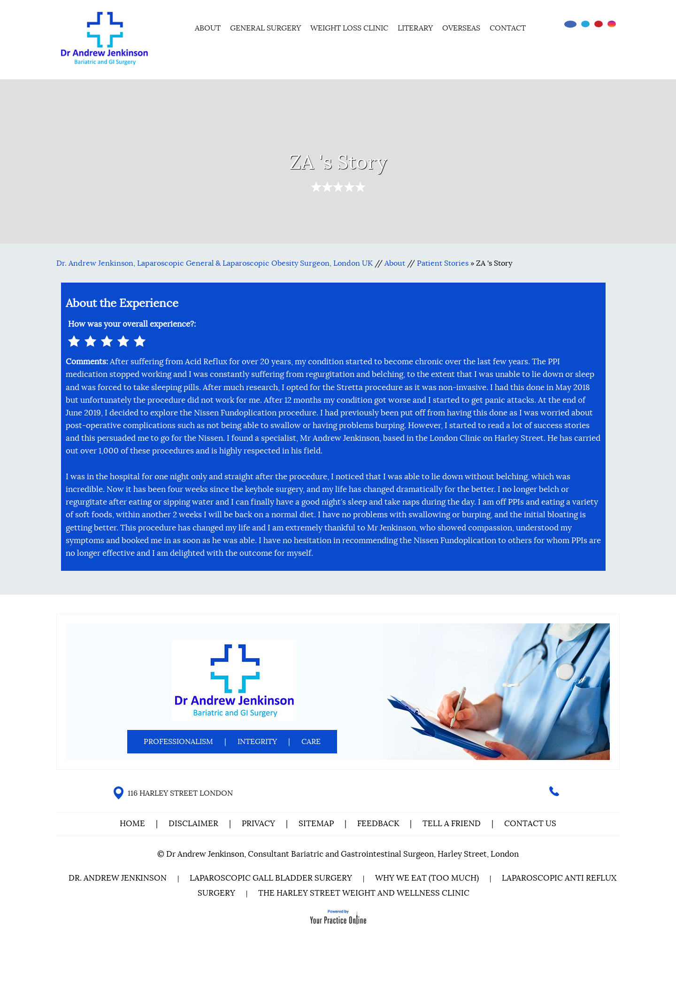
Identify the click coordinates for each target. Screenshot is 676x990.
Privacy (258, 824)
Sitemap (316, 824)
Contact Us (530, 824)
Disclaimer (194, 824)
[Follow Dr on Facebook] (570, 24)
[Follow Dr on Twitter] (585, 24)
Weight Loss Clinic (349, 28)
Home (177, 26)
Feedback (378, 824)
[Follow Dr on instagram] (611, 24)
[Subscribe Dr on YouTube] (598, 24)
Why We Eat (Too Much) (427, 878)
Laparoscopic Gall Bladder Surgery (271, 878)
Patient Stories (443, 263)
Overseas (461, 28)
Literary (415, 28)
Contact (508, 28)
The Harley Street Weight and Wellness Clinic (363, 893)
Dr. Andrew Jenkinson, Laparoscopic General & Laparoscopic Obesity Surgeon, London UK (214, 263)
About (208, 28)
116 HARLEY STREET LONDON (180, 793)
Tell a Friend (451, 824)
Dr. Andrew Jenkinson (118, 878)
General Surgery (265, 28)
